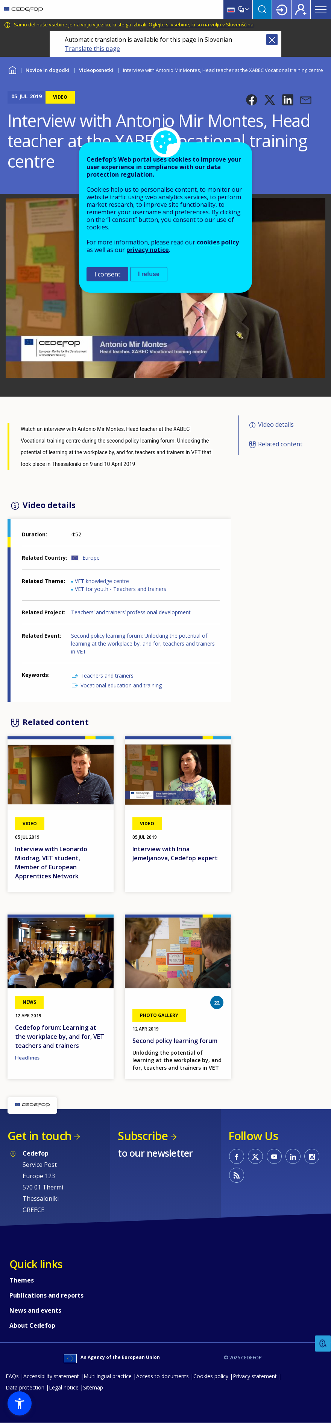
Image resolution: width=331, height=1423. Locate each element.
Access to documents (162, 1376)
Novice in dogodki (47, 70)
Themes (21, 1280)
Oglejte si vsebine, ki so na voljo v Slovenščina (201, 24)
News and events (35, 1310)
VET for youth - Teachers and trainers (120, 588)
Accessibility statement (51, 1376)
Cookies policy (210, 1376)
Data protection (25, 1387)
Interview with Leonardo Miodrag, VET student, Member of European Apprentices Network (51, 862)
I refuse (148, 274)
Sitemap (93, 1387)
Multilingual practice (108, 1376)
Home (12, 69)
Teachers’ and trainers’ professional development (131, 612)
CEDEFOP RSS (236, 1175)
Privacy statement (255, 1376)
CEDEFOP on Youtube (274, 1156)
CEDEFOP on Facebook (236, 1156)
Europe (91, 557)
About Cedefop (32, 1325)
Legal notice (64, 1387)
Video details (276, 424)
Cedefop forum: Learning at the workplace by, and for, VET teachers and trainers (59, 1036)
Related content (280, 444)
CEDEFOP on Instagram (311, 1156)
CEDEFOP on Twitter (255, 1156)
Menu (320, 9)
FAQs (12, 1376)
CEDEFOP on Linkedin (293, 1156)
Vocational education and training (121, 685)
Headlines (27, 1057)
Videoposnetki (96, 70)
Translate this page (92, 48)
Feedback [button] (323, 1344)
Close (272, 39)
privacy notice (147, 250)
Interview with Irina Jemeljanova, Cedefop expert (175, 853)
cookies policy (218, 242)
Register (301, 9)
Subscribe (143, 1136)
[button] (251, 99)
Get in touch (39, 1136)
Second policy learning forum (174, 1041)
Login (281, 9)
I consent (107, 274)
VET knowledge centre (102, 581)
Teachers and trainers (107, 675)
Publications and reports (46, 1295)
